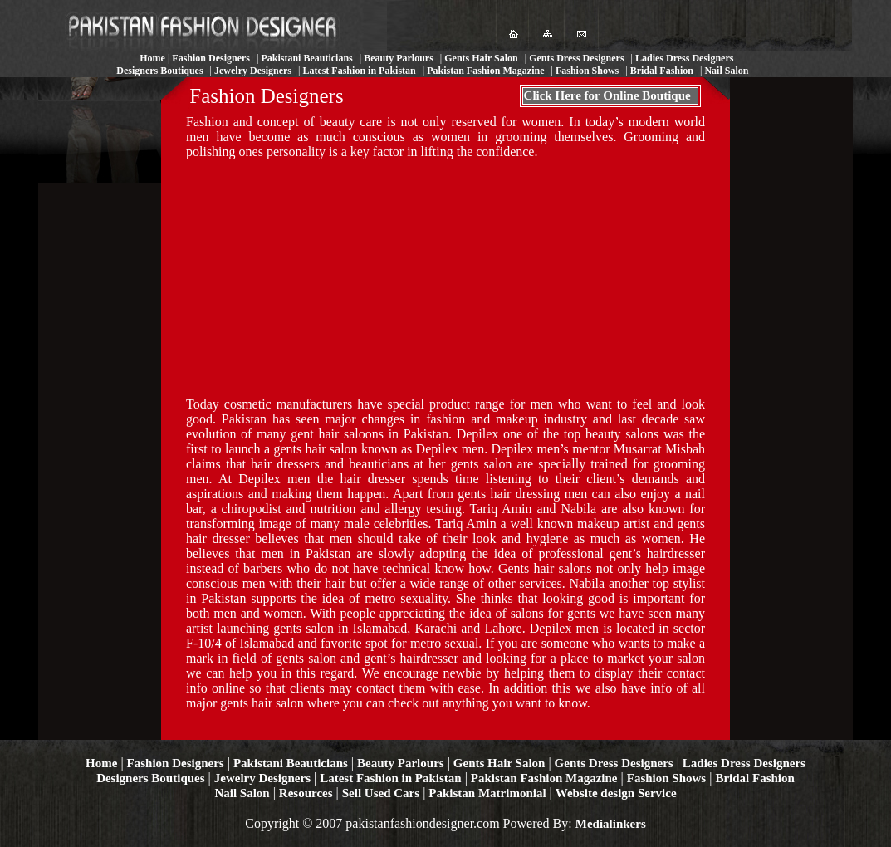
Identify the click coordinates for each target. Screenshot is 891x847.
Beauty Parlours (400, 763)
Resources (306, 793)
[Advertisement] (310, 276)
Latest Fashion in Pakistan (390, 778)
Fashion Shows (666, 778)
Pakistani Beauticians (290, 763)
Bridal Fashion (754, 778)
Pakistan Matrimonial (487, 793)
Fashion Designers (175, 763)
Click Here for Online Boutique (607, 95)
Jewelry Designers (262, 778)
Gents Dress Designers (614, 763)
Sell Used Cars (380, 793)
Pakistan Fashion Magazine (544, 778)
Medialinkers (610, 823)
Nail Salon (241, 793)
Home (101, 763)
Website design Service (616, 793)
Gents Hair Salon (499, 763)
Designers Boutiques (150, 778)
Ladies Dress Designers (744, 763)
